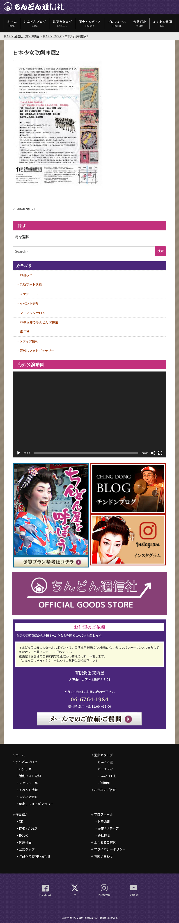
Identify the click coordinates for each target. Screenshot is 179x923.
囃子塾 (25, 331)
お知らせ (26, 275)
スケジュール (29, 294)
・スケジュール (27, 783)
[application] (89, 414)
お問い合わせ (102, 856)
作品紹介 (139, 23)
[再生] (18, 453)
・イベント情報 (27, 790)
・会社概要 (102, 835)
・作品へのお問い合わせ (33, 856)
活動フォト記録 (31, 284)
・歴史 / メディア (106, 828)
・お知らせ (24, 769)
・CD (19, 821)
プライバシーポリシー (108, 849)
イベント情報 (29, 303)
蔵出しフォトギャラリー (37, 350)
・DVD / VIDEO (26, 828)
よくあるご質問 (103, 842)
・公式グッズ (25, 849)
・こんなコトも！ (107, 776)
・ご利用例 (102, 783)
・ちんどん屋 (103, 762)
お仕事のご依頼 (103, 790)
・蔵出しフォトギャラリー (35, 803)
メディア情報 (29, 341)
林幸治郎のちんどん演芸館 (39, 322)
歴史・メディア (89, 23)
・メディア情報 (27, 797)
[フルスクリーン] (160, 453)
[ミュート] (153, 453)
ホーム (12, 23)
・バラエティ (103, 769)
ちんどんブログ (34, 23)
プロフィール (117, 23)
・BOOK (22, 835)
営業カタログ (62, 23)
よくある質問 (162, 23)
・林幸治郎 (102, 821)
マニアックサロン (32, 313)
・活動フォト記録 (28, 776)
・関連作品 (24, 842)
